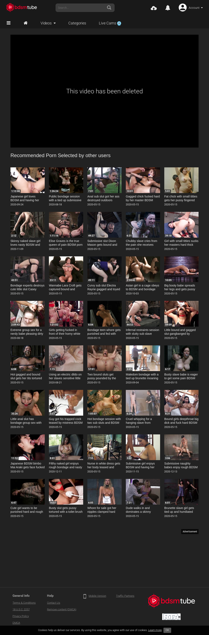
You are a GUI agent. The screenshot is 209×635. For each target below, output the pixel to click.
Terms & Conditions (24, 602)
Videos (46, 23)
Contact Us (53, 602)
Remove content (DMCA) (61, 609)
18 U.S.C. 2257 (21, 609)
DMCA (16, 622)
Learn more (155, 630)
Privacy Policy (21, 616)
